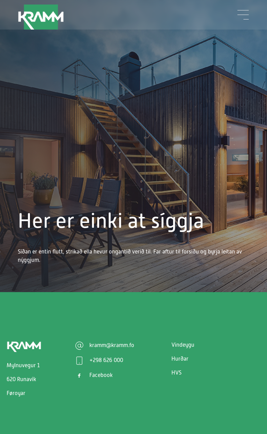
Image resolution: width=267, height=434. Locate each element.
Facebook (101, 375)
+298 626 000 (106, 360)
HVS (176, 373)
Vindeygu (182, 345)
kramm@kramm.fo (111, 345)
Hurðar (179, 359)
